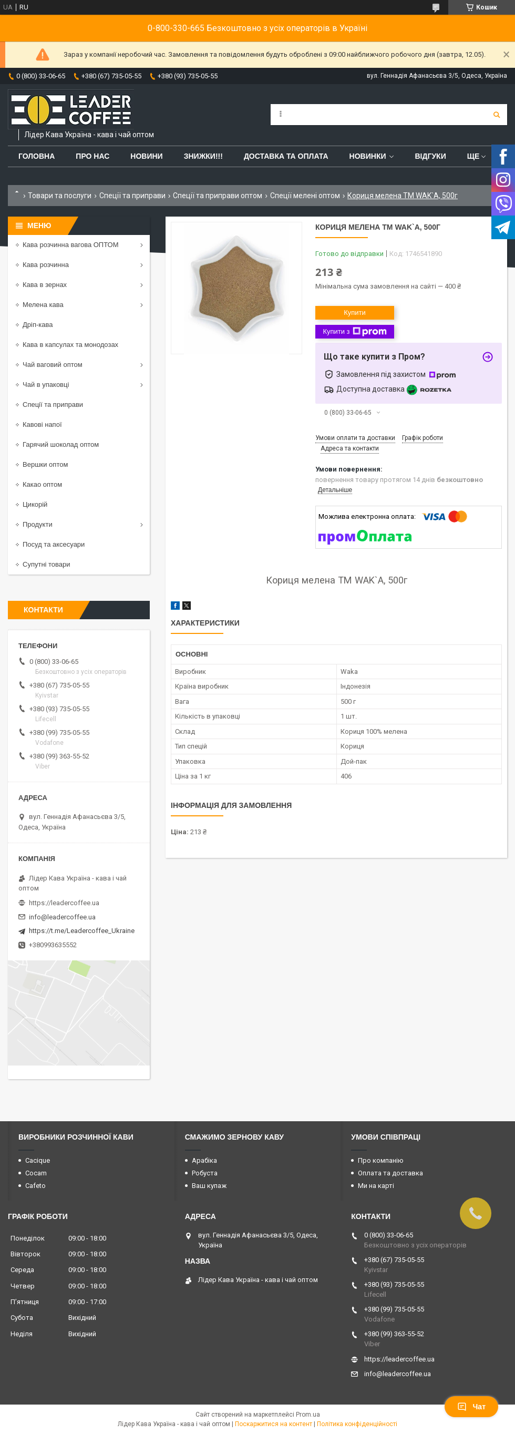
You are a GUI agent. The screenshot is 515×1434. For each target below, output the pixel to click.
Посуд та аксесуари (54, 544)
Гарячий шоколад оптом (61, 444)
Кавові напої (42, 424)
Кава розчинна (46, 265)
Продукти (38, 524)
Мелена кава (43, 305)
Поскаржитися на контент (273, 1424)
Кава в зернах (45, 285)
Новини (146, 156)
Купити (355, 312)
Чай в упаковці (46, 384)
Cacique (37, 1160)
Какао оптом (42, 484)
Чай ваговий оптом (53, 364)
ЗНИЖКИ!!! (203, 156)
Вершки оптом (45, 464)
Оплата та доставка (390, 1173)
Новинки (367, 156)
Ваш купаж (209, 1186)
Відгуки (430, 156)
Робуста (205, 1173)
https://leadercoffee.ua (64, 903)
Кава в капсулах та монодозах (70, 345)
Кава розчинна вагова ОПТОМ (71, 245)
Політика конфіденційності (357, 1424)
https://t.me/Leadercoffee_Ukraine (82, 931)
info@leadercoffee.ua (62, 917)
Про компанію (381, 1160)
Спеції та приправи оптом (217, 195)
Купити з (354, 331)
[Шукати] (496, 114)
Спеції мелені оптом (305, 195)
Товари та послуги (59, 195)
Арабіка (204, 1160)
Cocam (36, 1173)
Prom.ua (308, 1414)
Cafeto (35, 1186)
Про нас (92, 156)
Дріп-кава (38, 325)
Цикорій (35, 504)
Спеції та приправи (132, 195)
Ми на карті (376, 1186)
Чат (471, 1406)
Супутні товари (46, 564)
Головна (36, 156)
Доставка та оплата (286, 156)
